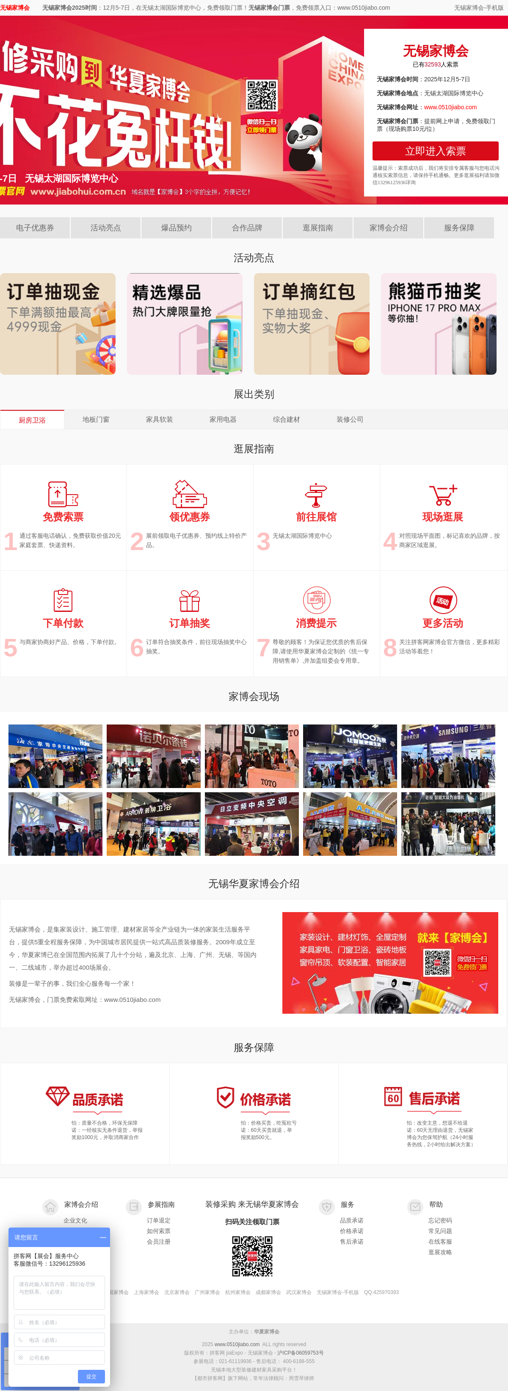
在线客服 (440, 1241)
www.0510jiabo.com (237, 1344)
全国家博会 (116, 1292)
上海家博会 (146, 1292)
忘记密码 (440, 1220)
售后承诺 (352, 1241)
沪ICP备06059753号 (300, 1353)
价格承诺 (352, 1231)
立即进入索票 (435, 151)
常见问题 (440, 1231)
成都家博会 (268, 1292)
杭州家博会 (238, 1292)
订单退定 (159, 1220)
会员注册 (159, 1241)
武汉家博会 (299, 1292)
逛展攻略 (440, 1252)
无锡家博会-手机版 (479, 7)
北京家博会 (177, 1292)
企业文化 (75, 1220)
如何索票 (159, 1231)
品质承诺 (352, 1220)
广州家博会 (207, 1292)
